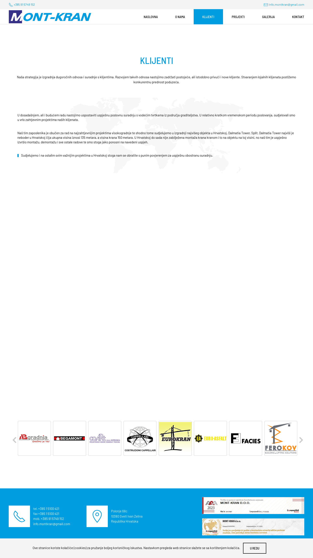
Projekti (238, 17)
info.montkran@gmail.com (286, 4)
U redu (254, 548)
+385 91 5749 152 (24, 4)
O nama (180, 17)
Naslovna (151, 17)
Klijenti (208, 17)
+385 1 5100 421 (48, 509)
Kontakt (298, 17)
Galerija (268, 17)
